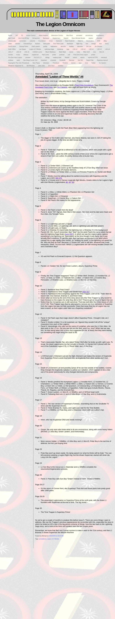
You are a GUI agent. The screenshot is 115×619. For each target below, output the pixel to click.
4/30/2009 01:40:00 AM (56, 536)
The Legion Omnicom (60, 24)
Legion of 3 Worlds (53, 539)
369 (56, 178)
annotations (42, 539)
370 (60, 178)
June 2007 (69, 234)
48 (67, 182)
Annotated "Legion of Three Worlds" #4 (59, 76)
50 (73, 182)
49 (70, 182)
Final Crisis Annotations (84, 85)
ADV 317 (85, 292)
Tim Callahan (62, 87)
